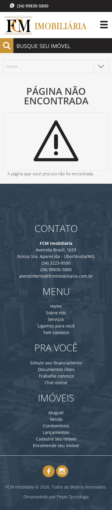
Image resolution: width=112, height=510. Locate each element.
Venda (56, 419)
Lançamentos (56, 432)
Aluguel (56, 412)
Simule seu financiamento (56, 363)
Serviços (56, 319)
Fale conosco (56, 332)
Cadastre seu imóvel (56, 439)
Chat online (56, 382)
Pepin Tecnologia (72, 497)
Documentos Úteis (56, 369)
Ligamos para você (56, 326)
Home (56, 306)
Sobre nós (56, 313)
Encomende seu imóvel (56, 445)
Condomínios (56, 426)
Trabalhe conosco (56, 376)
